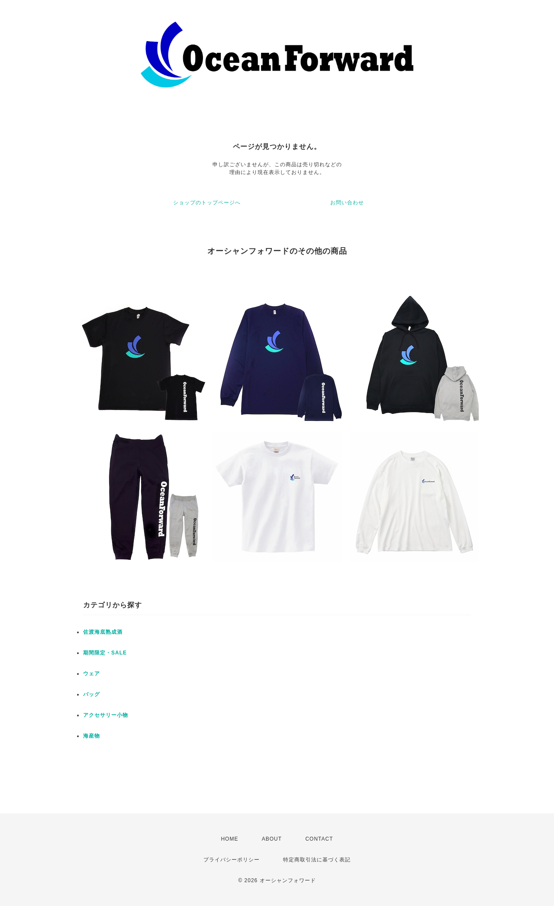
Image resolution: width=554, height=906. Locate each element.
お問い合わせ (347, 203)
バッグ (91, 694)
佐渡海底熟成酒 (102, 632)
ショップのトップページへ (207, 203)
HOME (229, 839)
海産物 (91, 736)
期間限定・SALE (105, 653)
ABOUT (272, 839)
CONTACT (319, 839)
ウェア (91, 674)
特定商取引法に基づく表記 (317, 860)
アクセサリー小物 (105, 715)
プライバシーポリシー (231, 860)
